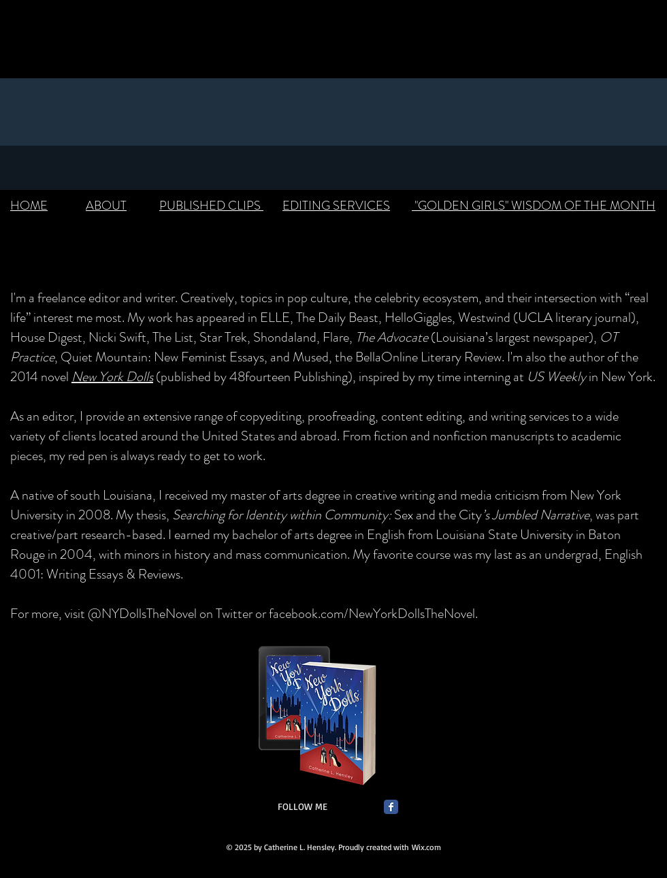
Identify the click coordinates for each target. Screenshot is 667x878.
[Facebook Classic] (391, 807)
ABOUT (106, 205)
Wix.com (426, 847)
